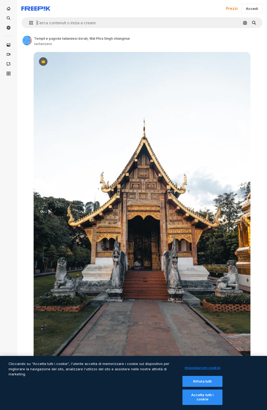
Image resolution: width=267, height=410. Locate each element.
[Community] (8, 27)
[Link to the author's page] (27, 40)
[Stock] (8, 18)
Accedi (252, 8)
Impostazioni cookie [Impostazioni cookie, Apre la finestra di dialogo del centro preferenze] (202, 372)
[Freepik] (35, 8)
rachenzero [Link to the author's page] (43, 44)
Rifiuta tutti (202, 385)
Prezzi (232, 8)
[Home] (8, 8)
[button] (29, 23)
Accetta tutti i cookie (202, 401)
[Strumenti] (8, 73)
